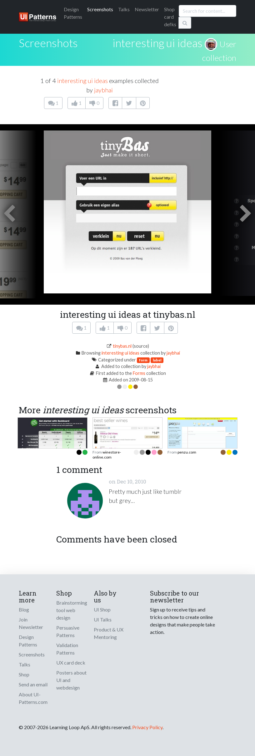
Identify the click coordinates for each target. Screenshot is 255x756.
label (157, 360)
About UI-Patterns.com (33, 698)
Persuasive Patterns (67, 631)
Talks (124, 9)
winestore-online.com (106, 454)
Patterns (73, 13)
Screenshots (100, 9)
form (143, 360)
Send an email (33, 684)
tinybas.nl (122, 346)
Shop (24, 674)
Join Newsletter (31, 623)
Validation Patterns (67, 648)
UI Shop (102, 609)
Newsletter (147, 9)
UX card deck (70, 662)
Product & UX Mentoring (108, 633)
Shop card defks (170, 16)
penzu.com (187, 452)
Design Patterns (28, 640)
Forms (139, 373)
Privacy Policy (147, 727)
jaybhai (103, 90)
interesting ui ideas (157, 42)
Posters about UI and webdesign (71, 680)
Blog (24, 609)
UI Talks (103, 619)
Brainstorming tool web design (71, 610)
